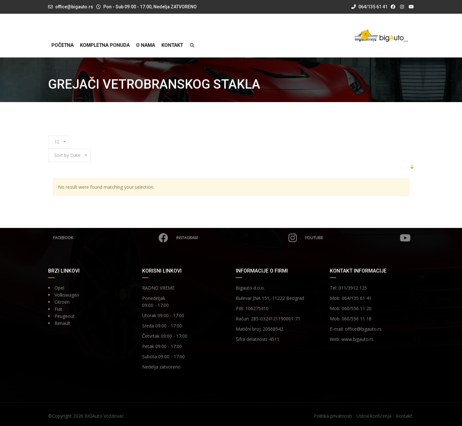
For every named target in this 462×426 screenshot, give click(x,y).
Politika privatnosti (333, 416)
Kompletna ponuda (105, 45)
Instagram (236, 238)
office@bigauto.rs (74, 6)
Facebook (110, 238)
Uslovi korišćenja (373, 416)
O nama (145, 45)
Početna (62, 45)
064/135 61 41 (369, 6)
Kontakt (172, 45)
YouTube (358, 238)
